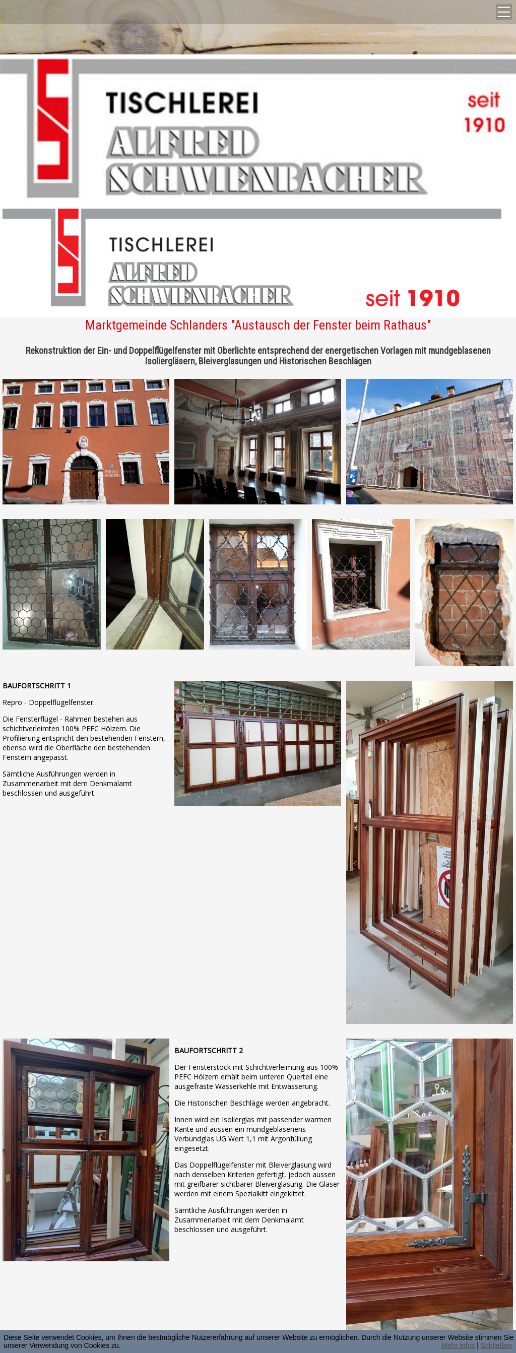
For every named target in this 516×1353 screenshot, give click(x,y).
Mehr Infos (458, 1345)
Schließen (496, 1345)
